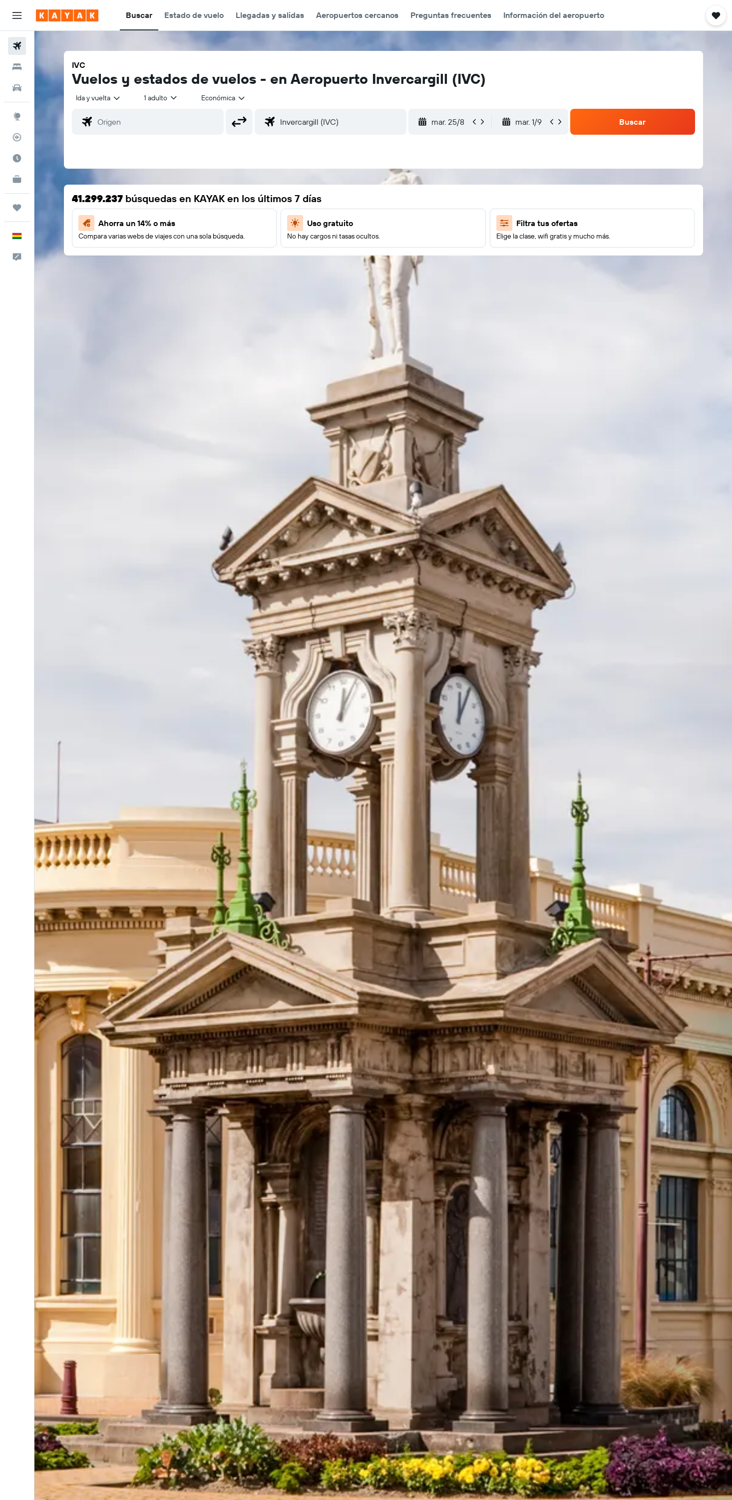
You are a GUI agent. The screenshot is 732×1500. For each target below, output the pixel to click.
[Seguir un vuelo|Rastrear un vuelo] (17, 137)
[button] (17, 15)
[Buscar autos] (17, 88)
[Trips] (17, 208)
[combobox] (98, 98)
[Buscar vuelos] (17, 46)
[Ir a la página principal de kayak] (67, 15)
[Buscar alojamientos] (17, 67)
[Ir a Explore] (17, 116)
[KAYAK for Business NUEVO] (17, 179)
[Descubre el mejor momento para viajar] (17, 158)
